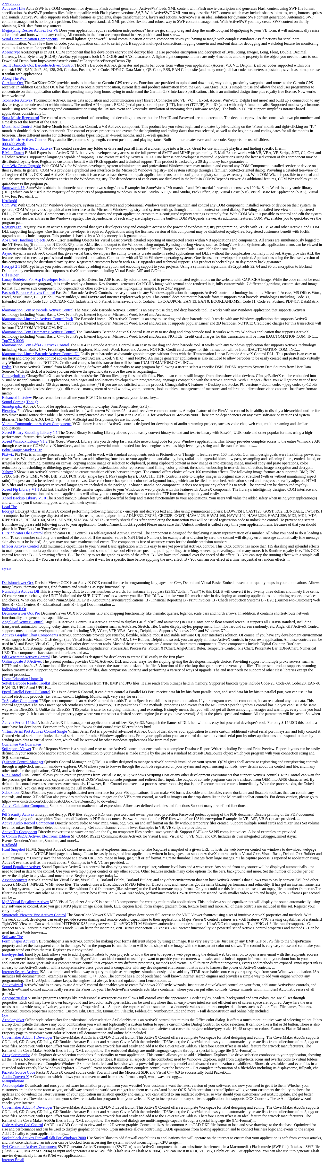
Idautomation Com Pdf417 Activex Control (35, 345)
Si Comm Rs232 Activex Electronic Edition (36, 836)
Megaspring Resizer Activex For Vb (30, 30)
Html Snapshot (13, 849)
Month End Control (17, 126)
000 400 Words (13, 144)
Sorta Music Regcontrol (20, 118)
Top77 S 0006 (13, 341)
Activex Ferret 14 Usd (19, 722)
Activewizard (12, 985)
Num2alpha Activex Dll (20, 591)
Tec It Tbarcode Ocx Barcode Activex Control (38, 65)
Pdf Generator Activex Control (26, 657)
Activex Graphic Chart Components (30, 635)
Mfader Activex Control (20, 546)
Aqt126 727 (11, 4)
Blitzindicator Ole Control (22, 533)
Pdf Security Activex (18, 814)
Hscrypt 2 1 (11, 266)
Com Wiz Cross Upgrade (21, 166)
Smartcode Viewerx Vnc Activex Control (34, 915)
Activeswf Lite (13, 8)
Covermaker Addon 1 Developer (27, 1037)
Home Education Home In (22, 679)
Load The (9, 507)
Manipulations (13, 1081)
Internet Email (13, 1160)
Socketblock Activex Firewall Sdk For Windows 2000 (44, 1138)
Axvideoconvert (14, 880)
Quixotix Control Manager (22, 762)
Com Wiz (9, 205)
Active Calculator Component (25, 806)
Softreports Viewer (16, 749)
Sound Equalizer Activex (21, 867)
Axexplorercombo (16, 1055)
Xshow (7, 472)
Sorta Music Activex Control (24, 139)
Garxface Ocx (13, 83)
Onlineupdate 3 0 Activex (22, 661)
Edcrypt (8, 511)
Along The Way (14, 78)
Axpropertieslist (14, 998)
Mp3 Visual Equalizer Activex (25, 902)
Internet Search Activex (20, 972)
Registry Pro (11, 227)
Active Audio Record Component (28, 823)
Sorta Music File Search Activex (27, 148)
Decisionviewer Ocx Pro (21, 613)
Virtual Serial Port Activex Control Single (35, 731)
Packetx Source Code (18, 1072)
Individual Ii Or (14, 609)
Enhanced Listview (17, 397)
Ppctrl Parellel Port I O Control (26, 692)
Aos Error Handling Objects (24, 240)
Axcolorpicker (13, 1020)
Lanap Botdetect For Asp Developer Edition (36, 279)
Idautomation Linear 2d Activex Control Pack (37, 319)
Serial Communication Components (30, 39)
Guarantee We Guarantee (21, 744)
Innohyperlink (13, 954)
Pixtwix (8, 454)
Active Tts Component (19, 832)
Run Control (11, 775)
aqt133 (6, 569)
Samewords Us (13, 188)
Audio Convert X (15, 1077)
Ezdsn (6, 367)
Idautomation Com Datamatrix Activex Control (38, 332)
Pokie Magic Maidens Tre (22, 450)
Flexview (9, 411)
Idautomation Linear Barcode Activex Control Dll (40, 354)
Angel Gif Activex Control (22, 622)
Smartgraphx (12, 406)
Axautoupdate (13, 1085)
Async (7, 253)
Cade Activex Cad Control (22, 1125)
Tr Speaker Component (20, 701)
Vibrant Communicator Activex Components (37, 424)
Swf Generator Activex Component (29, 1147)
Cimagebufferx (13, 376)
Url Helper (10, 275)
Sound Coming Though (20, 402)
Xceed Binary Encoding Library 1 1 (30, 432)
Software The (12, 937)
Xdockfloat (10, 792)
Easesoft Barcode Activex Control (28, 293)
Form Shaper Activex (18, 941)
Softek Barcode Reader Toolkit (26, 683)
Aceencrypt (11, 52)
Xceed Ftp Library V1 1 (20, 489)
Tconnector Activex (17, 100)
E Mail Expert (13, 153)
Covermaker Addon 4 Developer (27, 1107)
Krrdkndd (9, 201)
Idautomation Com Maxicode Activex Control (38, 310)
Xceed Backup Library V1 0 (24, 498)
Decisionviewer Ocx (18, 583)
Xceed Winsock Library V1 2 (25, 441)
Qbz (5, 1015)
